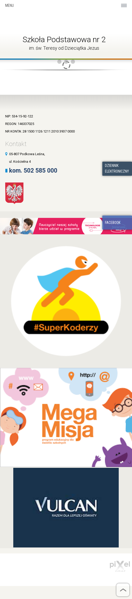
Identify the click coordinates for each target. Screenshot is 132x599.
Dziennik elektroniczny (117, 168)
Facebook (112, 222)
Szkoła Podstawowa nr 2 (64, 39)
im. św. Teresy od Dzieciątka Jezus (64, 48)
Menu (9, 5)
